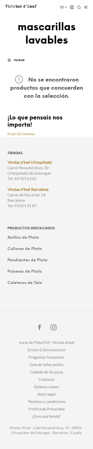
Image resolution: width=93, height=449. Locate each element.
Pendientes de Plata (27, 260)
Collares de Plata (24, 249)
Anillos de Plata (23, 237)
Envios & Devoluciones (46, 350)
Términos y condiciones (47, 401)
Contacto (46, 379)
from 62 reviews (21, 133)
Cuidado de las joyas (46, 372)
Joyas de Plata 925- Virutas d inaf (46, 342)
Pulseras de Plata (24, 271)
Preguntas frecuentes (46, 357)
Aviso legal (46, 394)
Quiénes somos (46, 386)
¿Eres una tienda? (46, 416)
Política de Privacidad (46, 409)
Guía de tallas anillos (46, 364)
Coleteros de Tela (24, 283)
